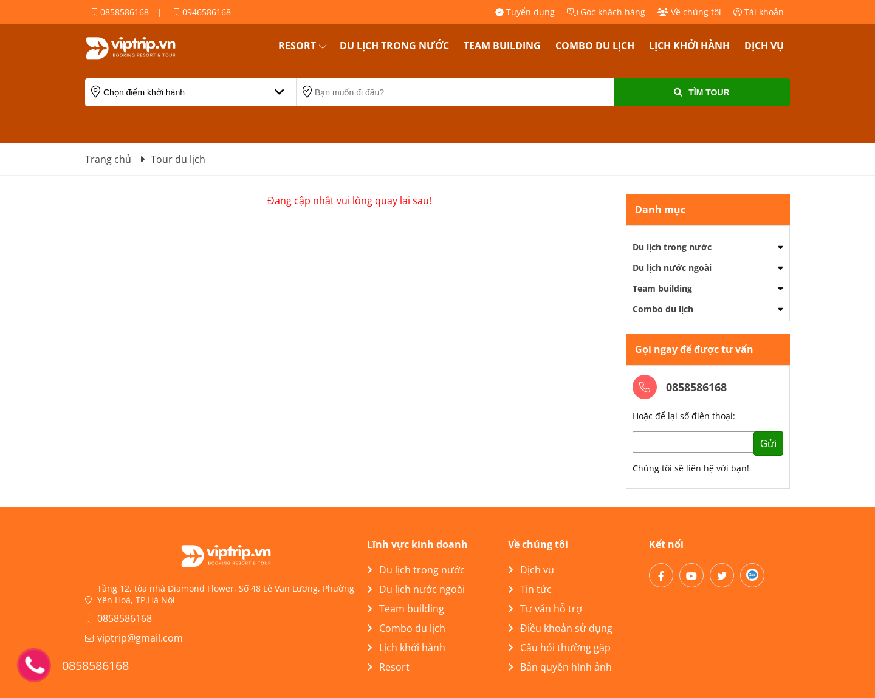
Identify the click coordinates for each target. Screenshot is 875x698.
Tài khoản (758, 12)
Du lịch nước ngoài (672, 267)
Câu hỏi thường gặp (559, 647)
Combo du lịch (594, 45)
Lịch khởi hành (689, 45)
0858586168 (120, 12)
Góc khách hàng (606, 12)
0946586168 (202, 12)
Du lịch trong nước (394, 45)
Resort (297, 45)
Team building (502, 45)
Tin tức (530, 589)
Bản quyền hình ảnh (560, 667)
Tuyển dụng (525, 12)
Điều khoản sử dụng (560, 628)
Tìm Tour (701, 92)
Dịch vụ (764, 45)
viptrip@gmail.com (140, 638)
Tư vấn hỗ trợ (545, 608)
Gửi (768, 444)
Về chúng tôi (689, 12)
